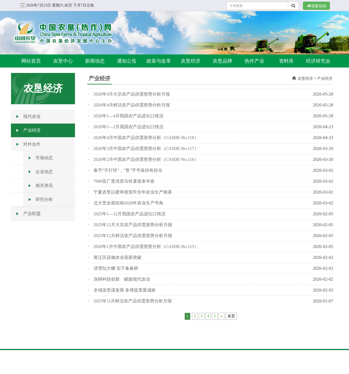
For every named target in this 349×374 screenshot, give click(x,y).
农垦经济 (190, 61)
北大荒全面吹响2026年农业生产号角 (128, 203)
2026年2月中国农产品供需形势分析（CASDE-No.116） (146, 159)
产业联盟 (32, 213)
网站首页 (31, 61)
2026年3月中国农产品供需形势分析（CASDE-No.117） (146, 148)
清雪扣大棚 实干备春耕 (116, 268)
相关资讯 (44, 185)
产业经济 (32, 130)
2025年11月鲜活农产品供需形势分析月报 (133, 301)
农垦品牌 (222, 61)
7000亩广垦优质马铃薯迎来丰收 (124, 181)
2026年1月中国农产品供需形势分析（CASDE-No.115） (146, 246)
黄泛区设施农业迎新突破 (118, 257)
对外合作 (32, 144)
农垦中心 (63, 61)
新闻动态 (95, 61)
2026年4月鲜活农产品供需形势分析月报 (132, 105)
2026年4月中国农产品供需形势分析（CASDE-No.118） (146, 137)
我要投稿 (316, 6)
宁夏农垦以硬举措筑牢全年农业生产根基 (133, 192)
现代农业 (32, 116)
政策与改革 (158, 61)
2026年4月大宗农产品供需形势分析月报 (132, 94)
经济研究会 (318, 61)
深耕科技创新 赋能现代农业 (122, 279)
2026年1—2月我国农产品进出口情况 (128, 126)
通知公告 (127, 61)
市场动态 (44, 157)
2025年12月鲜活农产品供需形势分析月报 (133, 235)
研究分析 (44, 199)
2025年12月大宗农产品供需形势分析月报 (133, 224)
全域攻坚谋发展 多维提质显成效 (125, 290)
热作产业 (254, 61)
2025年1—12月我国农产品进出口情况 (130, 213)
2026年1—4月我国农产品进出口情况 (128, 116)
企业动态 (44, 171)
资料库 (286, 61)
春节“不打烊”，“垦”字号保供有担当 (128, 170)
